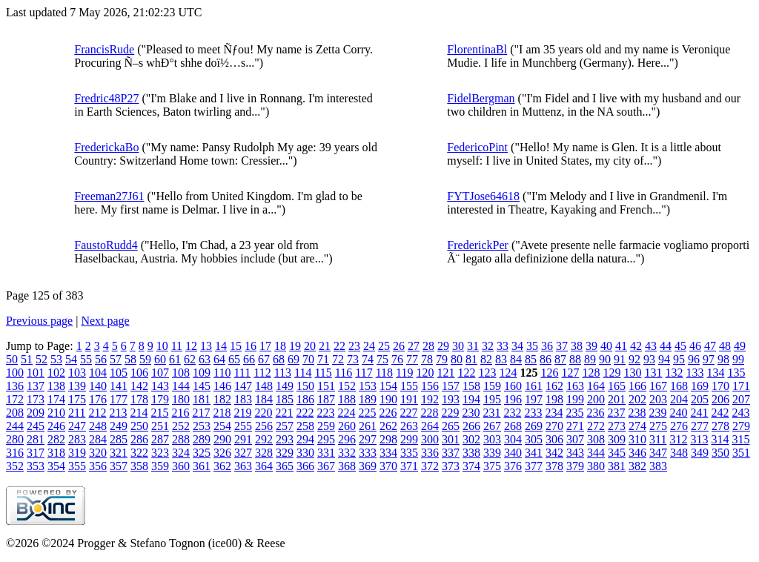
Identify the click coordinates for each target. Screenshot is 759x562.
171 (741, 386)
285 (118, 439)
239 (657, 412)
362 (222, 466)
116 (343, 372)
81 (471, 359)
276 (679, 426)
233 (533, 412)
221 (284, 412)
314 (720, 439)
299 (409, 439)
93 (649, 359)
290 (222, 439)
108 (181, 372)
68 (279, 359)
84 (516, 359)
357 (118, 466)
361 (202, 466)
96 (694, 359)
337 (451, 452)
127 (570, 372)
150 (305, 386)
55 (86, 359)
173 (35, 399)
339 (492, 452)
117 (363, 372)
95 (679, 359)
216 (180, 412)
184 (264, 399)
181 (202, 399)
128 (591, 372)
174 (56, 399)
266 (471, 426)
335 (409, 452)
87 (560, 359)
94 (664, 359)
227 (408, 412)
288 (181, 439)
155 (409, 386)
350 (720, 452)
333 (368, 452)
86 (545, 359)
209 (35, 412)
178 (139, 399)
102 (56, 372)
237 (616, 412)
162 (554, 386)
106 (139, 372)
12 (191, 346)
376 (513, 466)
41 (621, 346)
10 (162, 346)
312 (678, 439)
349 (700, 452)
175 (77, 399)
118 (384, 372)
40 (606, 346)
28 (428, 346)
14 (221, 346)
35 (532, 346)
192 (430, 399)
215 (159, 412)
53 (56, 359)
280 (15, 439)
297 (368, 439)
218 (222, 412)
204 (679, 399)
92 (634, 359)
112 (262, 372)
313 (699, 439)
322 (139, 452)
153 (368, 386)
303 (492, 439)
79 (442, 359)
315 (740, 439)
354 (56, 466)
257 (285, 426)
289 (202, 439)
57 (116, 359)
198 (554, 399)
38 (577, 346)
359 (160, 466)
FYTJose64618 (483, 196)
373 (451, 466)
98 (723, 359)
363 (243, 466)
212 (97, 412)
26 (399, 346)
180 (181, 399)
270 (554, 426)
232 (512, 412)
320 (98, 452)
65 (234, 359)
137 (35, 386)
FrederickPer (477, 245)
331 (326, 452)
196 (513, 399)
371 (409, 466)
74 (368, 359)
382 (637, 466)
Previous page (39, 320)
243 (740, 412)
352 (15, 466)
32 (488, 346)
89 (590, 359)
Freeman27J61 (109, 196)
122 (466, 372)
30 (458, 346)
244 (15, 426)
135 (736, 372)
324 (181, 452)
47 (710, 346)
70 (308, 359)
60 (160, 359)
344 (596, 452)
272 (596, 426)
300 (430, 439)
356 (98, 466)
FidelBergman (480, 98)
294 (305, 439)
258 (305, 426)
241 (699, 412)
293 (285, 439)
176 (98, 399)
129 (611, 372)
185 (285, 399)
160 (513, 386)
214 (139, 412)
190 (388, 399)
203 (658, 399)
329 (285, 452)
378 (554, 466)
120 (425, 372)
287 (160, 439)
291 (243, 439)
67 (264, 359)
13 (206, 346)
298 (388, 439)
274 (637, 426)
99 (738, 359)
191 (409, 399)
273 (617, 426)
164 (596, 386)
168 (679, 386)
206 (720, 399)
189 (368, 399)
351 (741, 452)
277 (700, 426)
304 (513, 439)
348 (679, 452)
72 (338, 359)
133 (694, 372)
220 (263, 412)
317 (35, 452)
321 (118, 452)
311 (657, 439)
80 (457, 359)
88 (575, 359)
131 (653, 372)
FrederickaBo (106, 147)
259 (326, 426)
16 (250, 346)
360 (181, 466)
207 (741, 399)
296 (347, 439)
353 (35, 466)
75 (382, 359)
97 (709, 359)
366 (305, 466)
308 (596, 439)
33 (502, 346)
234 (554, 412)
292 (264, 439)
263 (409, 426)
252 (181, 426)
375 (492, 466)
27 (414, 346)
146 (222, 386)
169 (700, 386)
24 (369, 346)
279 (741, 426)
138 (56, 386)
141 (118, 386)
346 (637, 452)
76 (397, 359)
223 (325, 412)
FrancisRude (104, 49)
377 (534, 466)
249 (118, 426)
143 (160, 386)
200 (596, 399)
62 (190, 359)
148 (264, 386)
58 (130, 359)
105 (118, 372)
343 (575, 452)
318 (56, 452)
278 (720, 426)
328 (264, 452)
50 (12, 359)
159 (492, 386)
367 (326, 466)
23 (354, 346)
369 (368, 466)
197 (534, 399)
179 (160, 399)
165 (617, 386)
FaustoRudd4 (105, 245)
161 (534, 386)
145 (202, 386)
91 (620, 359)
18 (280, 346)
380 (596, 466)
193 (451, 399)
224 (346, 412)
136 (15, 386)
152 (347, 386)
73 (353, 359)
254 (222, 426)
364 (264, 466)
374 (471, 466)
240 (678, 412)
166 (637, 386)
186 (305, 399)
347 (658, 452)
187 (326, 399)
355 (77, 466)
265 (451, 426)
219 (242, 412)
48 (725, 346)
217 (201, 412)
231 (491, 412)
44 (666, 346)
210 (56, 412)
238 (637, 412)
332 (347, 452)
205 (700, 399)
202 (637, 399)
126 (549, 372)
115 (322, 372)
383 (658, 466)
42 (636, 346)
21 (325, 346)
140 (98, 386)
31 (473, 346)
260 (347, 426)
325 (202, 452)
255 (243, 426)
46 (695, 346)
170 (720, 386)
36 (547, 346)
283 (77, 439)
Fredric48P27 (106, 98)
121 (445, 372)
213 (118, 412)
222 (305, 412)
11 (176, 346)
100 (15, 372)
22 (339, 346)
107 (160, 372)
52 (41, 359)
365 (285, 466)
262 (388, 426)
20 (310, 346)
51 (27, 359)
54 (71, 359)
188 (347, 399)
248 (98, 426)
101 (35, 372)
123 (487, 372)
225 (367, 412)
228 (429, 412)
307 (575, 439)
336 (430, 452)
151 (326, 386)
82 (486, 359)
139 (77, 386)
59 (145, 359)
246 (56, 426)
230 (471, 412)
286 (139, 439)
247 (77, 426)
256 (264, 426)
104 (98, 372)
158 (471, 386)
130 (632, 372)
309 (617, 439)
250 (139, 426)
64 (219, 359)
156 (430, 386)
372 (430, 466)
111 (242, 372)
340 (513, 452)
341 (534, 452)
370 (388, 466)
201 (617, 399)
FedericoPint (477, 147)
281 (35, 439)
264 (430, 426)
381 (617, 466)
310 (637, 439)
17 (265, 346)
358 (139, 466)
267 (492, 426)
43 (651, 346)
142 (139, 386)
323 (160, 452)
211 (76, 412)
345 (617, 452)
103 (77, 372)
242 (720, 412)
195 (492, 399)
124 (508, 372)
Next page (105, 320)
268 (513, 426)
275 (658, 426)
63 (205, 359)
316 (15, 452)
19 (295, 346)
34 (517, 346)
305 (534, 439)
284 (98, 439)
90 (605, 359)
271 (575, 426)
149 (285, 386)
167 (658, 386)
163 (575, 386)
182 (222, 399)
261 (368, 426)
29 (443, 346)
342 (554, 452)
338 (471, 452)
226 (388, 412)
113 (282, 372)
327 (243, 452)
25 (384, 346)
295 (326, 439)
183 (243, 399)
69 (293, 359)
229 (450, 412)
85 (531, 359)
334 (388, 452)
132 (674, 372)
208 (15, 412)
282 (56, 439)
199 (575, 399)
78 (427, 359)
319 (77, 452)
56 (101, 359)
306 (554, 439)
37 (562, 346)
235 (574, 412)
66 (249, 359)
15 (236, 346)
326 (222, 452)
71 (323, 359)
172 (15, 399)
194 (471, 399)
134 (715, 372)
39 (591, 346)
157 (451, 386)
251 (160, 426)
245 (35, 426)
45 (680, 346)
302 (471, 439)
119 (404, 372)
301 (451, 439)
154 (388, 386)
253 (202, 426)
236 (595, 412)
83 (501, 359)
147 (243, 386)
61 (175, 359)
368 (347, 466)
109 (202, 372)
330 (305, 452)
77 (412, 359)
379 (575, 466)
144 (181, 386)
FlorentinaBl (477, 49)
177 (118, 399)
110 (222, 372)
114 (302, 372)
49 (740, 346)
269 (534, 426)
